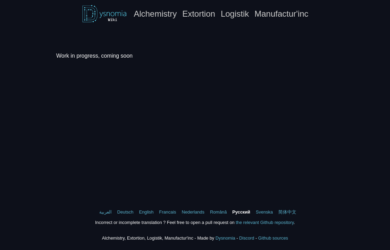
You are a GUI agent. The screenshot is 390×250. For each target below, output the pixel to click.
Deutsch (125, 212)
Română (218, 212)
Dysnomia (225, 238)
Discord (246, 238)
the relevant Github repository (265, 222)
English (146, 212)
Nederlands (193, 212)
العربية (105, 212)
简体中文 (287, 212)
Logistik (235, 13)
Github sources (273, 238)
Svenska (264, 212)
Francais (167, 212)
